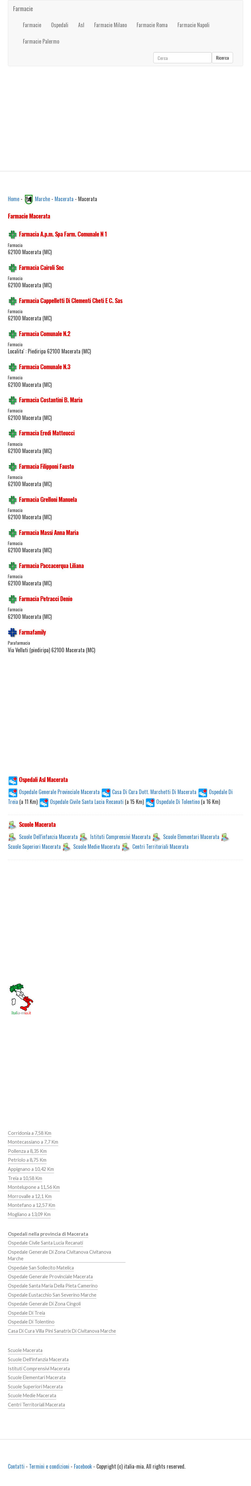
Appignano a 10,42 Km (31, 1169)
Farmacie (23, 8)
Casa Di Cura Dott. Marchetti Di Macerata (148, 792)
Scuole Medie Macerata (96, 846)
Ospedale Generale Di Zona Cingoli (44, 1303)
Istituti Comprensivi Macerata (120, 837)
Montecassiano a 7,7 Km (33, 1142)
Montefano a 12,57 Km (31, 1205)
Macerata (64, 198)
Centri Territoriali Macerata (160, 846)
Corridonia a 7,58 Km (29, 1133)
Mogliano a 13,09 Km (29, 1214)
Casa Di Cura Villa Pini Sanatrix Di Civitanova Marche (62, 1331)
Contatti (16, 1466)
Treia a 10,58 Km (25, 1178)
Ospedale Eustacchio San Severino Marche (52, 1295)
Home (13, 198)
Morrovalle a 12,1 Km (30, 1196)
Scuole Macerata (25, 1350)
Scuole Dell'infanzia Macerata (48, 837)
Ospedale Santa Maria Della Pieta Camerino (53, 1285)
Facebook (83, 1466)
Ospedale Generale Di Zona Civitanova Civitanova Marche (59, 1255)
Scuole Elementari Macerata (191, 837)
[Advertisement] (125, 118)
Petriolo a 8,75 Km (27, 1160)
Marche (42, 198)
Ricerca (222, 57)
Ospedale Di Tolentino (173, 802)
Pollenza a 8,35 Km (27, 1151)
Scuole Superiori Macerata (34, 846)
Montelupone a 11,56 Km (34, 1187)
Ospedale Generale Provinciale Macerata (54, 792)
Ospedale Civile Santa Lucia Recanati (82, 802)
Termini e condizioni (49, 1466)
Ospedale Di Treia (26, 1313)
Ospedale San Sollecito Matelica (41, 1267)
